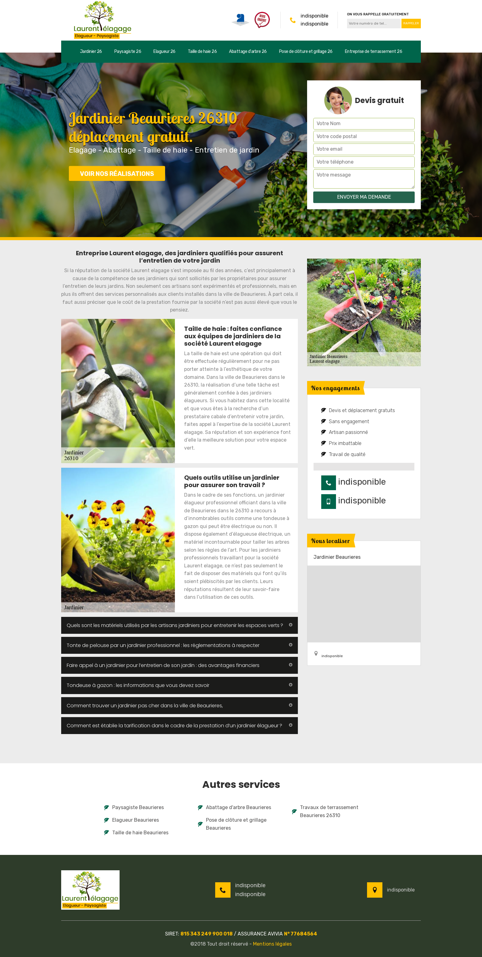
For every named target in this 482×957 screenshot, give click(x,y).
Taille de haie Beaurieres (136, 833)
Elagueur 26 (164, 51)
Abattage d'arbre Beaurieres (234, 807)
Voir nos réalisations (117, 173)
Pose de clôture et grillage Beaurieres (232, 824)
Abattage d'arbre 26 (248, 51)
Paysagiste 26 (127, 51)
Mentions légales (272, 944)
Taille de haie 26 (202, 51)
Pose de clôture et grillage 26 (306, 51)
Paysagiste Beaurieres (134, 807)
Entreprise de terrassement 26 (373, 51)
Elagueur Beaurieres (131, 820)
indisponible (314, 16)
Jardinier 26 (91, 51)
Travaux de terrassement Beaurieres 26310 (325, 811)
